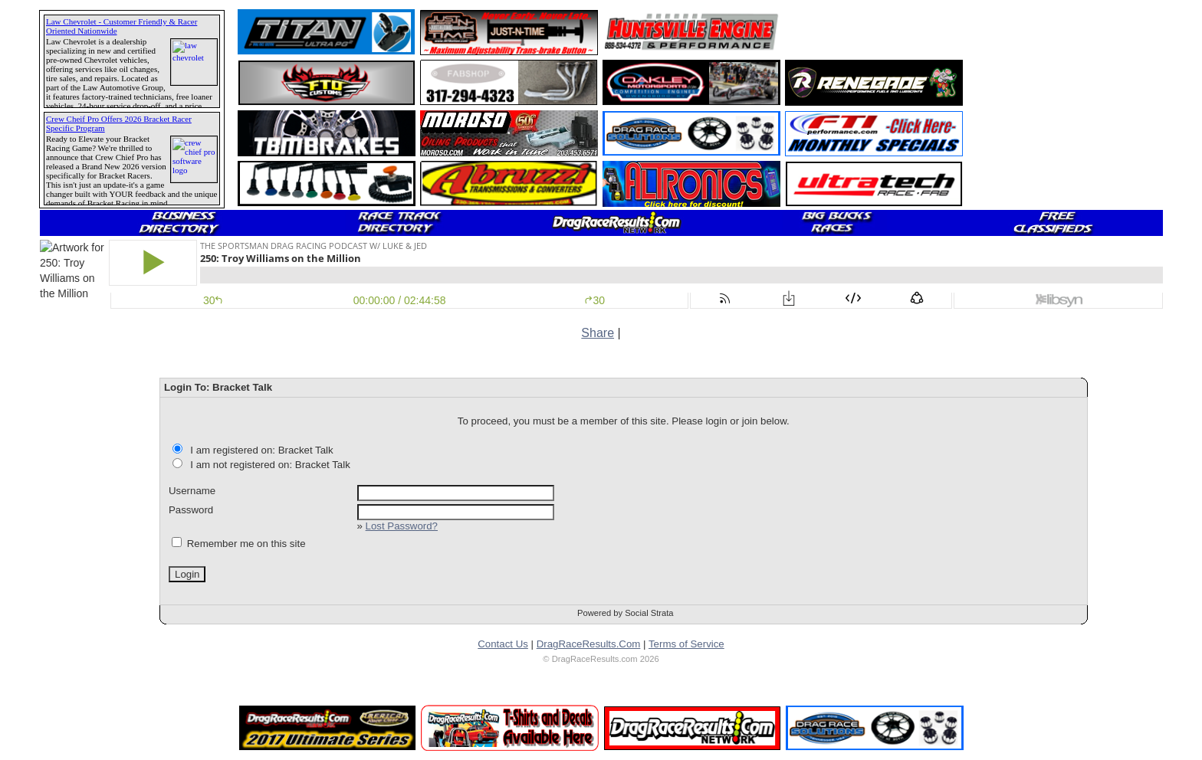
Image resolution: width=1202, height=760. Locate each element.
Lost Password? (402, 526)
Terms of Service (686, 644)
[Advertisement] (874, 32)
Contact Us (503, 644)
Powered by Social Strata (625, 613)
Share (597, 332)
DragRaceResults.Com (589, 644)
